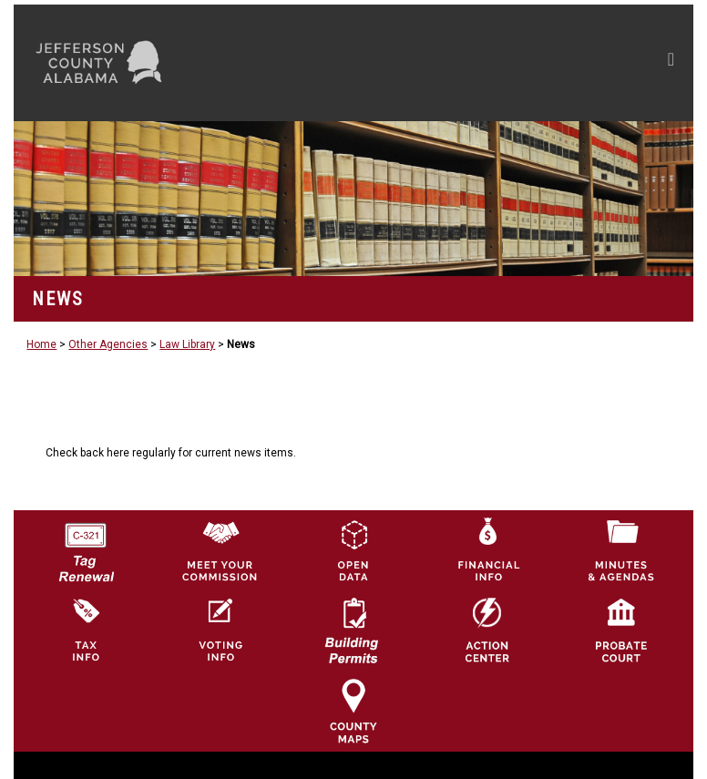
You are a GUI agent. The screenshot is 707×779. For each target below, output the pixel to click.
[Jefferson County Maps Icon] (353, 710)
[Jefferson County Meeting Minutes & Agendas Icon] (621, 549)
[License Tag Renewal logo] (86, 545)
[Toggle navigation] (498, 63)
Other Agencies (108, 344)
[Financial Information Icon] (487, 549)
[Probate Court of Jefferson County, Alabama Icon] (621, 630)
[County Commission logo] (219, 549)
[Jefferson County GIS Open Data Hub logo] (353, 549)
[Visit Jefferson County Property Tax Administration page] (86, 630)
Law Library (187, 344)
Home (41, 344)
